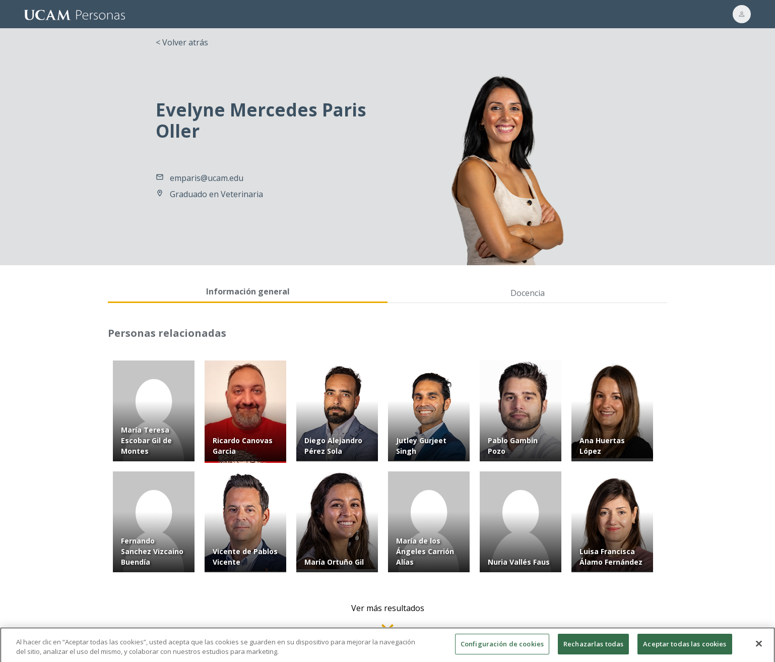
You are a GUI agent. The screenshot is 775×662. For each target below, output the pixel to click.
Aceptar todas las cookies (684, 649)
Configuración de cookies (502, 649)
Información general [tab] (248, 291)
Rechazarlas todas (593, 649)
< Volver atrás (182, 42)
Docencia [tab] (527, 292)
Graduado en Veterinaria (216, 194)
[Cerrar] (759, 649)
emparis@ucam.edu (206, 178)
